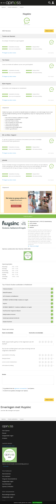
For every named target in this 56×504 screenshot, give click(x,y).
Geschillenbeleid (6, 484)
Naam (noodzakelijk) (7, 332)
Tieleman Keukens (8, 289)
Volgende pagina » (28, 216)
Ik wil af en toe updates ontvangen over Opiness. (15, 390)
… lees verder (5, 466)
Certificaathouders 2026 (8, 446)
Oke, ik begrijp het (37, 502)
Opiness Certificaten (7, 486)
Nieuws (4, 433)
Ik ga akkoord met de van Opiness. (18, 388)
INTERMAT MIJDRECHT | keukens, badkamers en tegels (17, 307)
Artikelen (4, 438)
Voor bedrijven (6, 476)
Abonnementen (6, 474)
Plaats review (49, 30)
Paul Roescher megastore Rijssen (12, 310)
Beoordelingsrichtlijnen (8, 494)
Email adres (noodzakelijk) (36, 332)
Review (4, 374)
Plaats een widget (34, 246)
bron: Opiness (51, 52)
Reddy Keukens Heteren (9, 314)
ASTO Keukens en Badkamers (10, 296)
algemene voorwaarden (21, 388)
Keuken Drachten (7, 321)
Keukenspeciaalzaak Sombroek (11, 318)
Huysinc (5, 303)
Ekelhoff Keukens (7, 292)
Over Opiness (6, 430)
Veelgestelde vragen (7, 435)
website (32, 227)
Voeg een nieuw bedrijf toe (9, 479)
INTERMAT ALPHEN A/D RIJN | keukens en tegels (15, 300)
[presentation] (28, 395)
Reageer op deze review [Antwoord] (9, 52)
